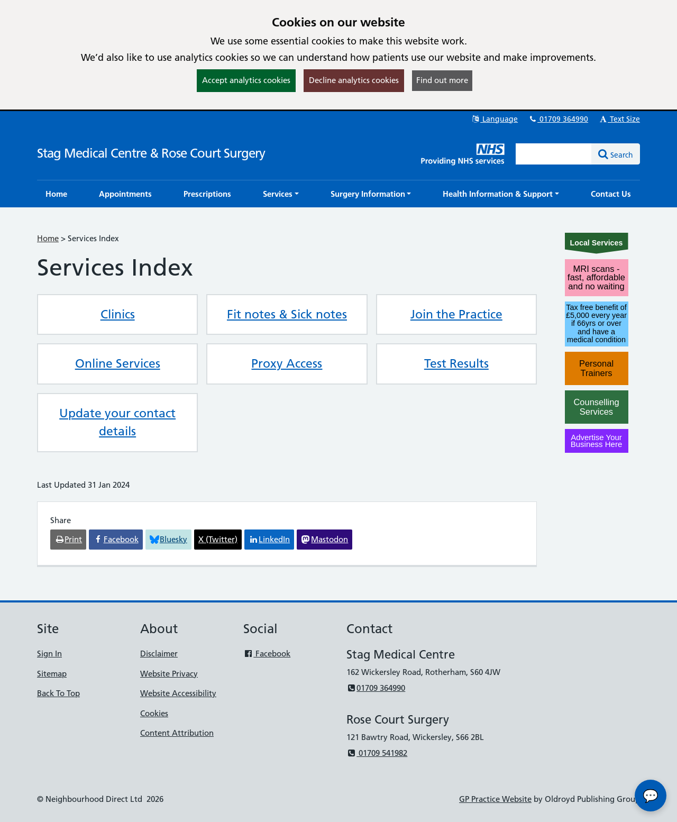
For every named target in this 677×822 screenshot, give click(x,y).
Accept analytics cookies (246, 80)
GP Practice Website (495, 799)
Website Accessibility (178, 693)
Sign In (49, 654)
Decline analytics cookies (354, 80)
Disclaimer (159, 654)
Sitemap (52, 674)
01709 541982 (376, 753)
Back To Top (58, 693)
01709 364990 (558, 119)
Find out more (442, 80)
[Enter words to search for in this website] (554, 154)
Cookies (154, 713)
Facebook (266, 654)
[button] (280, 193)
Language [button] (494, 119)
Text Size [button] (619, 119)
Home (48, 238)
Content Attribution (177, 733)
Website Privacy (169, 674)
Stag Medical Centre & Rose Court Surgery (151, 153)
